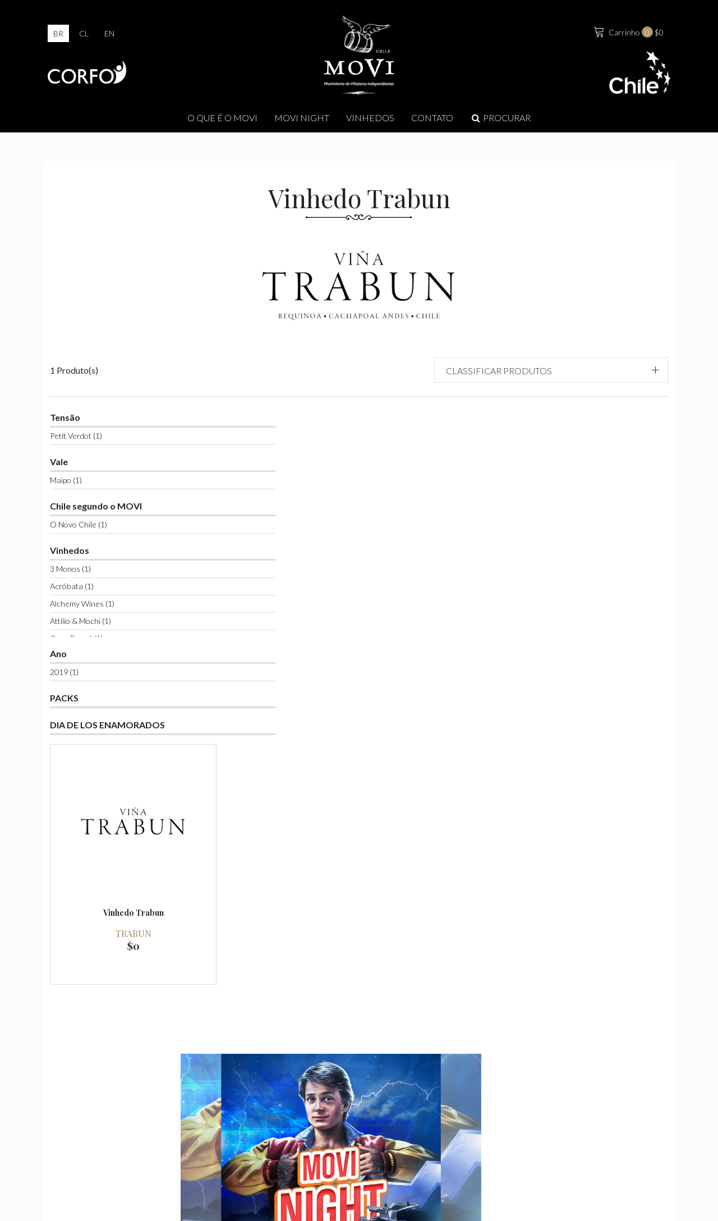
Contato (432, 121)
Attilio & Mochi (89, 601)
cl (84, 34)
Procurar (500, 121)
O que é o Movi (222, 121)
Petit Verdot (85, 416)
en (109, 34)
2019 (73, 652)
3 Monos (79, 549)
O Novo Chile (87, 504)
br (58, 34)
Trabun (282, 547)
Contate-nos (572, 1121)
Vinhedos (370, 121)
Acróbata (81, 566)
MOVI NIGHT (301, 121)
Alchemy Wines (91, 584)
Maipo (75, 460)
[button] (584, 349)
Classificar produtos (574, 350)
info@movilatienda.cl (372, 1141)
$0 (626, 33)
